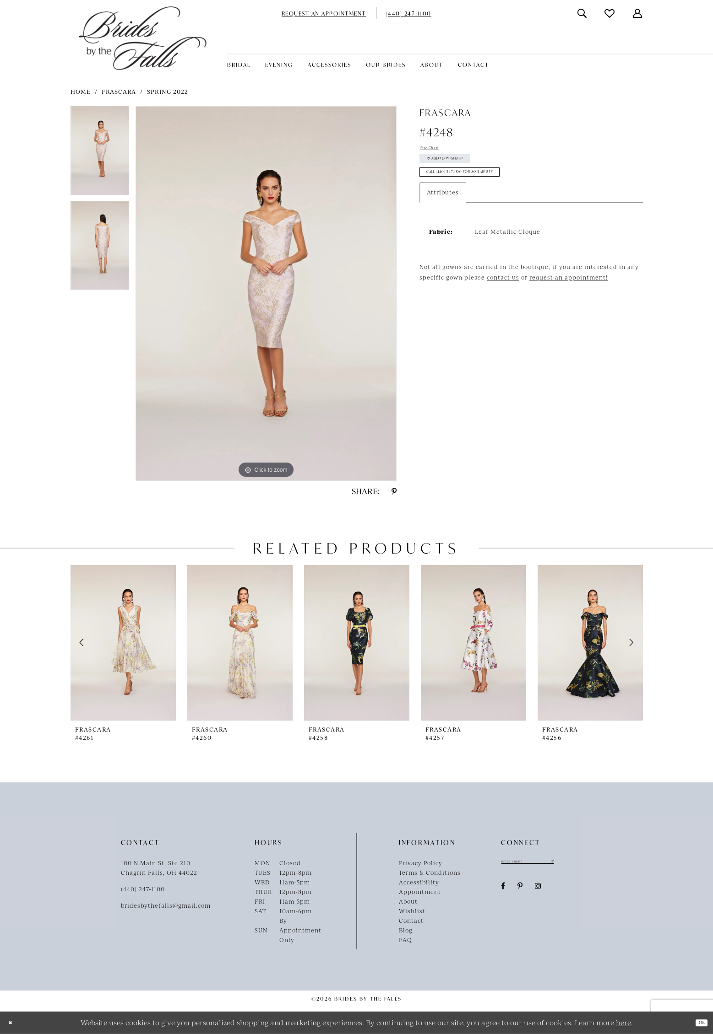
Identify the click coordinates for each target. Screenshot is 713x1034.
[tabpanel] (100, 153)
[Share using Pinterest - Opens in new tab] (394, 491)
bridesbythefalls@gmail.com (166, 905)
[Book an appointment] (324, 13)
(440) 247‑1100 (143, 889)
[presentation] (123, 642)
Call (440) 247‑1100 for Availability (490, 191)
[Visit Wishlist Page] (610, 13)
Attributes (443, 214)
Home (81, 91)
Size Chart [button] (437, 150)
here (623, 1022)
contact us (503, 299)
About (408, 901)
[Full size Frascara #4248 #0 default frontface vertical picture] (266, 293)
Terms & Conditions (430, 872)
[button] (638, 13)
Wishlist (412, 911)
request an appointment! (568, 299)
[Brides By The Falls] (142, 38)
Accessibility (419, 882)
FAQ (405, 940)
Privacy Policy (420, 863)
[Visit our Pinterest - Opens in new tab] (520, 890)
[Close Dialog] (13, 1023)
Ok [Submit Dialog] (697, 1022)
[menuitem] (324, 13)
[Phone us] (408, 13)
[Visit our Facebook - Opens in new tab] (503, 890)
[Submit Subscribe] (588, 862)
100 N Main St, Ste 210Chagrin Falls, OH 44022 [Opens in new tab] (159, 868)
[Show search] (582, 13)
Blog (406, 930)
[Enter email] (547, 862)
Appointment (420, 892)
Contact (411, 920)
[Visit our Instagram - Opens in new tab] (538, 890)
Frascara (119, 91)
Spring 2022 (167, 91)
